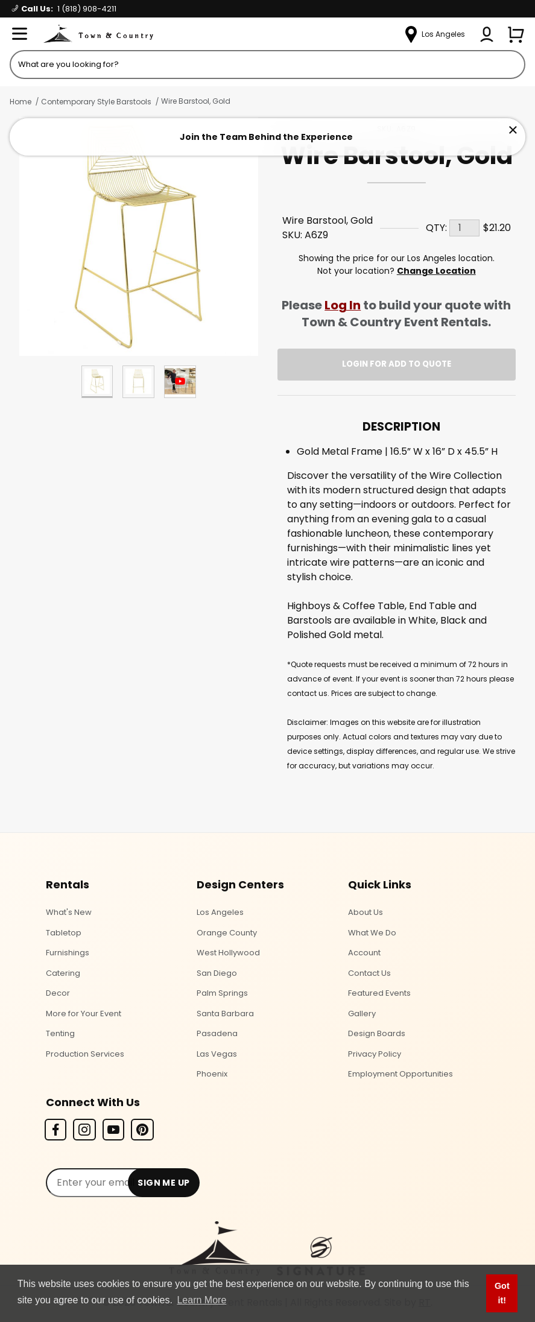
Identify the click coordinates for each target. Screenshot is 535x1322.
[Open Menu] (19, 34)
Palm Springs (222, 993)
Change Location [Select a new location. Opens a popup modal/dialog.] (436, 271)
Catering (63, 973)
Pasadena (217, 1033)
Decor (58, 993)
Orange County (227, 932)
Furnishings (67, 952)
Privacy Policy (374, 1054)
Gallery (362, 1013)
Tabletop (63, 932)
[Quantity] (464, 228)
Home (20, 101)
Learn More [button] (201, 1300)
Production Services (85, 1054)
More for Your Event (83, 1013)
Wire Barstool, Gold (195, 101)
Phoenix (212, 1074)
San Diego (217, 973)
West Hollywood (228, 952)
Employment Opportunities (400, 1074)
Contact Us (369, 973)
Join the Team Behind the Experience (266, 137)
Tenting (60, 1033)
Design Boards (376, 1033)
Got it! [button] (502, 1293)
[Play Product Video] (180, 382)
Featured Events (379, 993)
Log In (342, 305)
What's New (69, 912)
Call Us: (64, 8)
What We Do (372, 932)
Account (364, 952)
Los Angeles (220, 912)
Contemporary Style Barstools (96, 101)
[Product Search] (267, 64)
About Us (365, 912)
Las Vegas (217, 1054)
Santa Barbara (225, 1013)
